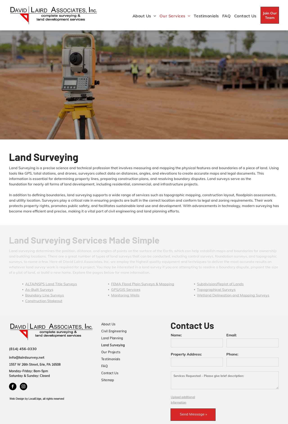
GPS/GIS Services (125, 289)
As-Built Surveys (39, 289)
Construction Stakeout (43, 301)
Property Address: (186, 354)
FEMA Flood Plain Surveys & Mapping (142, 284)
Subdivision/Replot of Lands (220, 284)
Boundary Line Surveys (44, 295)
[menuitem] (142, 16)
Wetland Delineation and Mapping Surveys (233, 295)
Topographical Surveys (216, 289)
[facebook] (12, 387)
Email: (231, 335)
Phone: (232, 354)
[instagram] (23, 387)
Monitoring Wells (125, 295)
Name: (176, 335)
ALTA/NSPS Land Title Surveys (51, 284)
